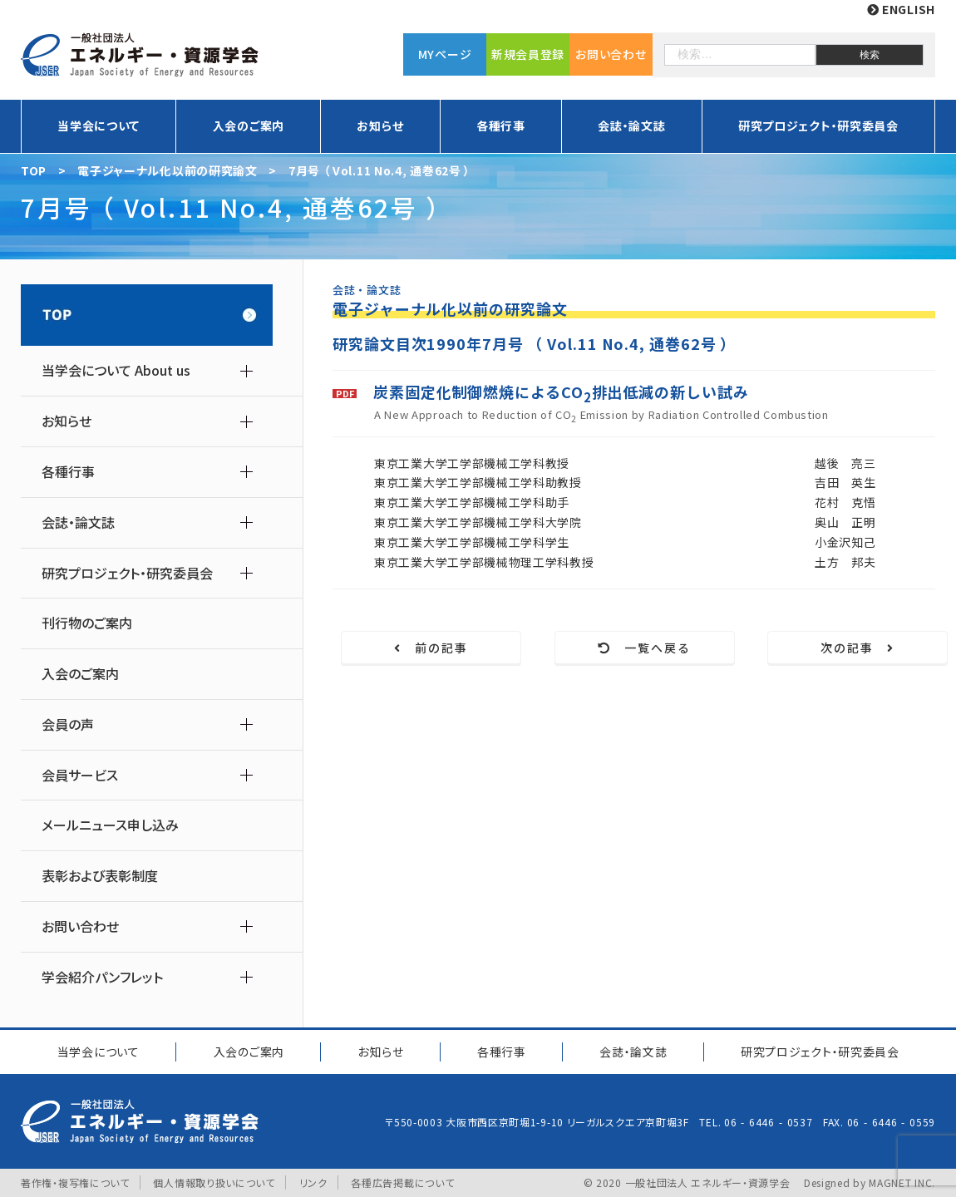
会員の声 (68, 724)
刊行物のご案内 (87, 623)
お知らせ (380, 125)
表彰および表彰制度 (100, 875)
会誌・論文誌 (631, 125)
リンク (313, 1182)
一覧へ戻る (645, 647)
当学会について (98, 125)
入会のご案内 (248, 125)
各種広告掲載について (402, 1182)
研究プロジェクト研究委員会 (820, 1051)
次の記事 (857, 647)
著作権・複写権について (75, 1182)
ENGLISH (901, 9)
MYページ (445, 54)
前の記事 (431, 647)
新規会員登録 (527, 54)
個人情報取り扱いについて (213, 1182)
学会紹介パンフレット (102, 977)
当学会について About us (116, 370)
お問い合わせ (610, 54)
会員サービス (80, 775)
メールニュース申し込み (110, 825)
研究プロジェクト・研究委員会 (818, 125)
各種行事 (500, 125)
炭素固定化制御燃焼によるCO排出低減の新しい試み (561, 394)
